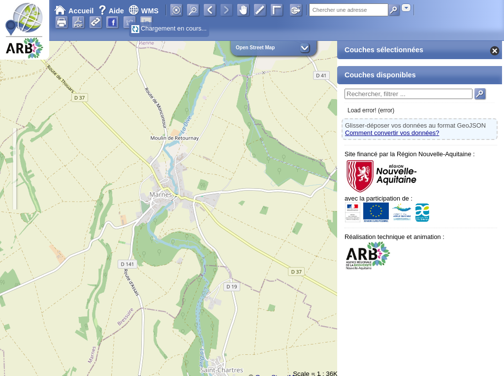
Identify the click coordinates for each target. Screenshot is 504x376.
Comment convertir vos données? (392, 133)
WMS (143, 11)
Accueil (74, 11)
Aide (112, 11)
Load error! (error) (370, 110)
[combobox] (406, 7)
